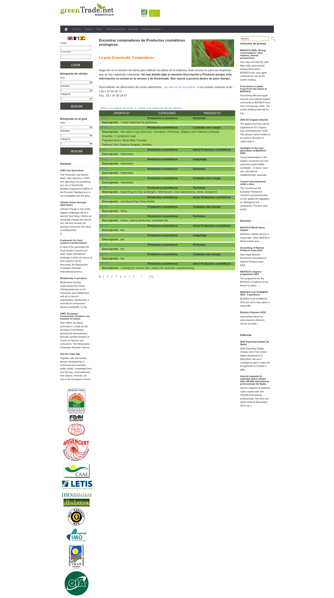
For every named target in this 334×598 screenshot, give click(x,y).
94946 (104, 127)
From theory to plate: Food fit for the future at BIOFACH (253, 89)
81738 (104, 234)
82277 (104, 215)
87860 (104, 168)
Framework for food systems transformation (73, 241)
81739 (104, 225)
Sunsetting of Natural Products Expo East (252, 249)
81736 (104, 253)
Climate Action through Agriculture (73, 203)
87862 (104, 149)
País (62, 77)
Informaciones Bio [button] (114, 29)
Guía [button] (98, 29)
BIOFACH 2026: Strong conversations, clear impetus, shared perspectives (253, 54)
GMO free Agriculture (72, 170)
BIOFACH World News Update (252, 228)
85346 (104, 187)
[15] (151, 276)
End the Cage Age (70, 354)
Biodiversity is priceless (73, 278)
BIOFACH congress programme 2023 (251, 272)
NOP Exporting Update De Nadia (254, 343)
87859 (104, 177)
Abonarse (133, 29)
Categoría (65, 94)
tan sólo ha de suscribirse (180, 87)
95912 (104, 117)
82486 (104, 206)
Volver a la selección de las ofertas (159, 108)
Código (63, 43)
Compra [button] (76, 29)
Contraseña (65, 51)
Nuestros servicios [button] (150, 29)
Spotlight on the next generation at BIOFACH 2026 (253, 150)
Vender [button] (88, 29)
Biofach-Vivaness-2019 (253, 312)
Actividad (65, 86)
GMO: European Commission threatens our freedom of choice (75, 316)
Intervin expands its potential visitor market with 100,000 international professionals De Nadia (254, 380)
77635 (104, 263)
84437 (104, 196)
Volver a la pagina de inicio (116, 108)
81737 (104, 244)
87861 (104, 158)
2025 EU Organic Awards (254, 119)
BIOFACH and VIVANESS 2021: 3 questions (254, 293)
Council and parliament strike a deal (253, 182)
